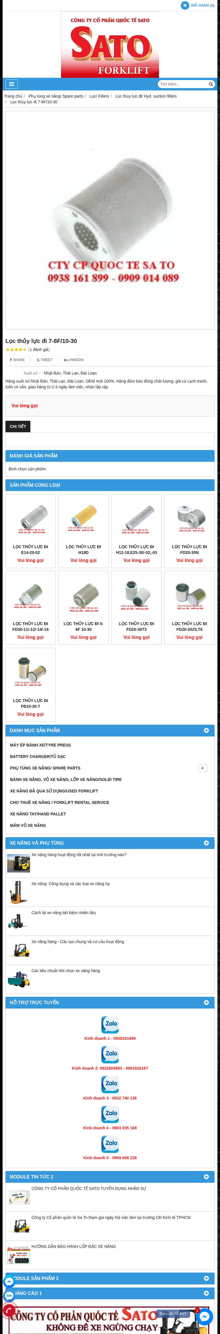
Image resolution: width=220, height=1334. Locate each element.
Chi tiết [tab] (18, 426)
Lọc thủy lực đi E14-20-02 (30, 549)
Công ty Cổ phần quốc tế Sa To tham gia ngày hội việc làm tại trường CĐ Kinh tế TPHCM (111, 1129)
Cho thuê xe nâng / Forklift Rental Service (59, 714)
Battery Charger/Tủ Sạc (38, 668)
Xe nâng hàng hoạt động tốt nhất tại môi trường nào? (79, 767)
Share (17, 360)
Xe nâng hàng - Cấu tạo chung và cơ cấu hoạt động (78, 854)
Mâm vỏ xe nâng (28, 737)
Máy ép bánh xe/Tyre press (40, 657)
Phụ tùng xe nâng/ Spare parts (108, 680)
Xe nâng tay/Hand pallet (38, 726)
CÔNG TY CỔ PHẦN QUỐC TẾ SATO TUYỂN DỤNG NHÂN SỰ (89, 1100)
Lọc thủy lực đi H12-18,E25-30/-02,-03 (136, 506)
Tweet (44, 360)
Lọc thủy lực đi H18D (83, 549)
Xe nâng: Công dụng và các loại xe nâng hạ (71, 796)
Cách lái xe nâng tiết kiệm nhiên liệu (64, 825)
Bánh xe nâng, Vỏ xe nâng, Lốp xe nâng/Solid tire (66, 691)
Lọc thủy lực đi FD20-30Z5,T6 (189, 582)
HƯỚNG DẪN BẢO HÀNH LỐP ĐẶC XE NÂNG (74, 1158)
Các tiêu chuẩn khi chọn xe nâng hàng (66, 883)
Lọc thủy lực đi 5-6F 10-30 (83, 582)
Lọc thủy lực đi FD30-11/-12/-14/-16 (30, 582)
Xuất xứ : (31, 373)
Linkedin (74, 360)
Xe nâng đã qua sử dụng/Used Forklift (54, 703)
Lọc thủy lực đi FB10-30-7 (30, 615)
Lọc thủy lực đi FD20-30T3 (136, 582)
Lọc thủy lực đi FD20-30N (189, 506)
